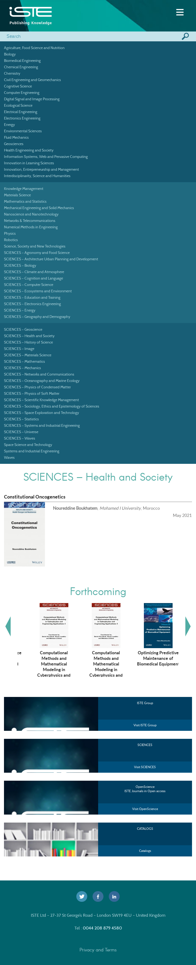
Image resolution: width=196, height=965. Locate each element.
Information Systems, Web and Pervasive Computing (46, 156)
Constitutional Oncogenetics (34, 497)
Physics (10, 233)
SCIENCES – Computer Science (28, 284)
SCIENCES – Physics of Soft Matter (31, 393)
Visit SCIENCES (145, 767)
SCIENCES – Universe (21, 431)
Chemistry (12, 73)
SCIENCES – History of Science (28, 342)
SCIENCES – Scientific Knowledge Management (41, 399)
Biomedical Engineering (22, 60)
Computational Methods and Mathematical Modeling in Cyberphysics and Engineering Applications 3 (148, 669)
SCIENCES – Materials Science (27, 355)
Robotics (11, 239)
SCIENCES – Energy (19, 310)
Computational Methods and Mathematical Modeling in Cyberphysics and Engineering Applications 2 (95, 669)
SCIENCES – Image (19, 348)
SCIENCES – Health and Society (29, 335)
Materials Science (17, 195)
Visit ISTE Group (145, 725)
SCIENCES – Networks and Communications (39, 374)
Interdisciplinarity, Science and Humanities (37, 175)
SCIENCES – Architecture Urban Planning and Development (51, 259)
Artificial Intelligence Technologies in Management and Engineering (44, 660)
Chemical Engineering (21, 67)
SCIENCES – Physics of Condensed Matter (37, 387)
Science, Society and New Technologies (34, 246)
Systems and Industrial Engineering (31, 451)
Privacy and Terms (98, 949)
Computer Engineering (21, 92)
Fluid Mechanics (16, 137)
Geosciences (13, 143)
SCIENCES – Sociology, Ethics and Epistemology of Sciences (51, 406)
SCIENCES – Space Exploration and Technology (41, 412)
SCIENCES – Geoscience (23, 329)
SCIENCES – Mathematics (24, 361)
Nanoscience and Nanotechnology (31, 214)
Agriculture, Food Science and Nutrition (34, 47)
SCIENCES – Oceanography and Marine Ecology (42, 380)
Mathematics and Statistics (25, 201)
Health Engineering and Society (28, 150)
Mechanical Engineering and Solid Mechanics (39, 207)
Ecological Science (18, 105)
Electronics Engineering (22, 118)
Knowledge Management (23, 188)
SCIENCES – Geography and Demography (37, 316)
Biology (10, 54)
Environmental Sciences (23, 131)
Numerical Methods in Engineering (31, 227)
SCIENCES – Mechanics (22, 367)
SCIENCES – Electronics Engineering (32, 303)
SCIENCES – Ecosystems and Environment (38, 291)
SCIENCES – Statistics (21, 419)
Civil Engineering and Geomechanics (32, 79)
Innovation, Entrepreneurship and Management (41, 169)
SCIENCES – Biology (20, 265)
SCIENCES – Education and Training (32, 297)
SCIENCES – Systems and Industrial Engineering (42, 425)
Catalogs (145, 850)
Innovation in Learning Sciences (29, 163)
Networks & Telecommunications (29, 220)
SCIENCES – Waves (19, 438)
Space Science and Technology (28, 444)
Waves (9, 457)
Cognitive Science (18, 86)
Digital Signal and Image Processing (32, 99)
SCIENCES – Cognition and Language (33, 278)
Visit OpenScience (145, 809)
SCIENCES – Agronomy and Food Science (37, 252)
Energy (9, 124)
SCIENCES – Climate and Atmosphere (34, 271)
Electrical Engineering (20, 111)
